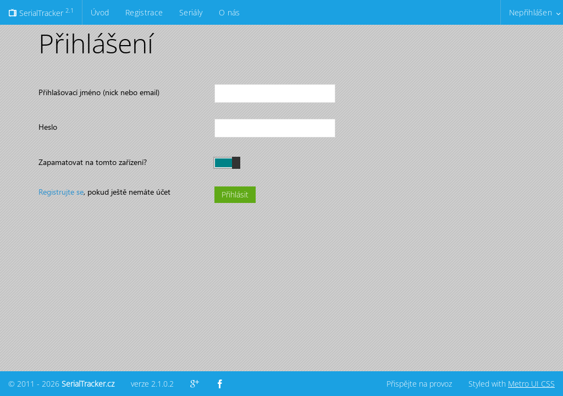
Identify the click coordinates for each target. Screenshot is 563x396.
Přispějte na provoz (419, 383)
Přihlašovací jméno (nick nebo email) (98, 92)
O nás (229, 12)
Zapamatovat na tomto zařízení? (92, 162)
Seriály (190, 12)
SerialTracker (41, 12)
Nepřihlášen (530, 12)
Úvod (100, 12)
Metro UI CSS (531, 383)
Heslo (47, 127)
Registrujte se (61, 191)
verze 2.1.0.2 (152, 383)
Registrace (144, 12)
